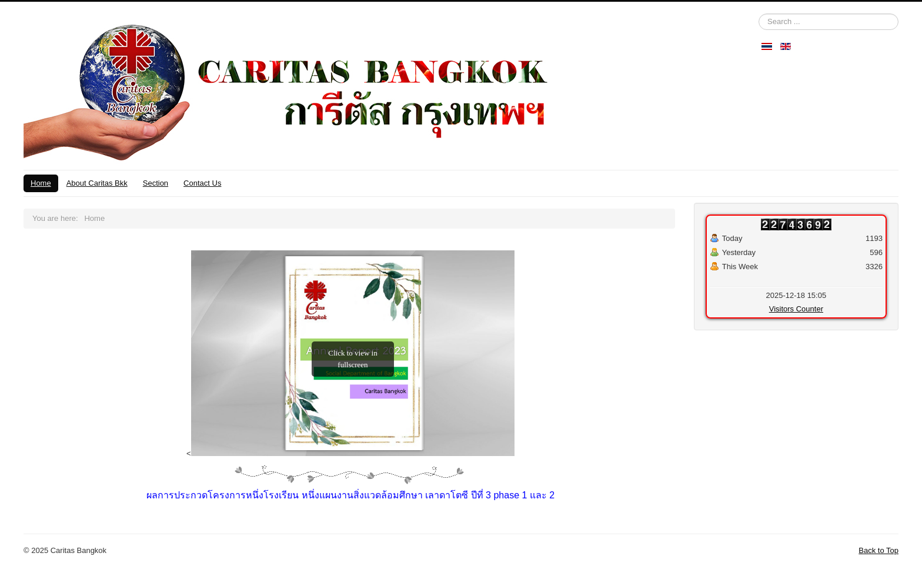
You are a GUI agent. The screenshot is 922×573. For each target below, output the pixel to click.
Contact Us (202, 183)
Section (155, 183)
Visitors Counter (796, 308)
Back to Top (878, 550)
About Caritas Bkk (97, 183)
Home (41, 183)
